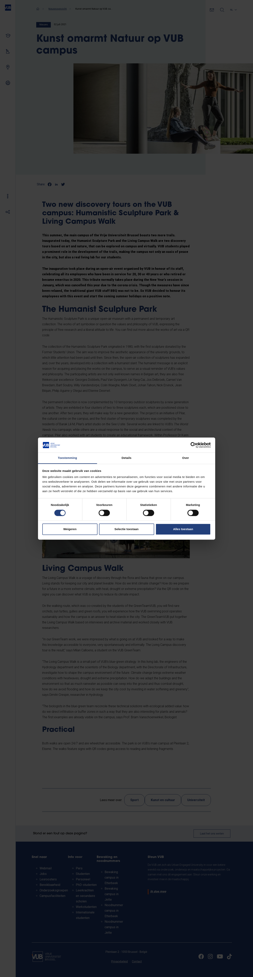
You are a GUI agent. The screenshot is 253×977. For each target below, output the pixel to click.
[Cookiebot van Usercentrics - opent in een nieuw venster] (193, 445)
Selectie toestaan (126, 529)
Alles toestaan (183, 529)
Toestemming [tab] (67, 458)
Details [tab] (127, 458)
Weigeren (69, 529)
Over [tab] (185, 458)
